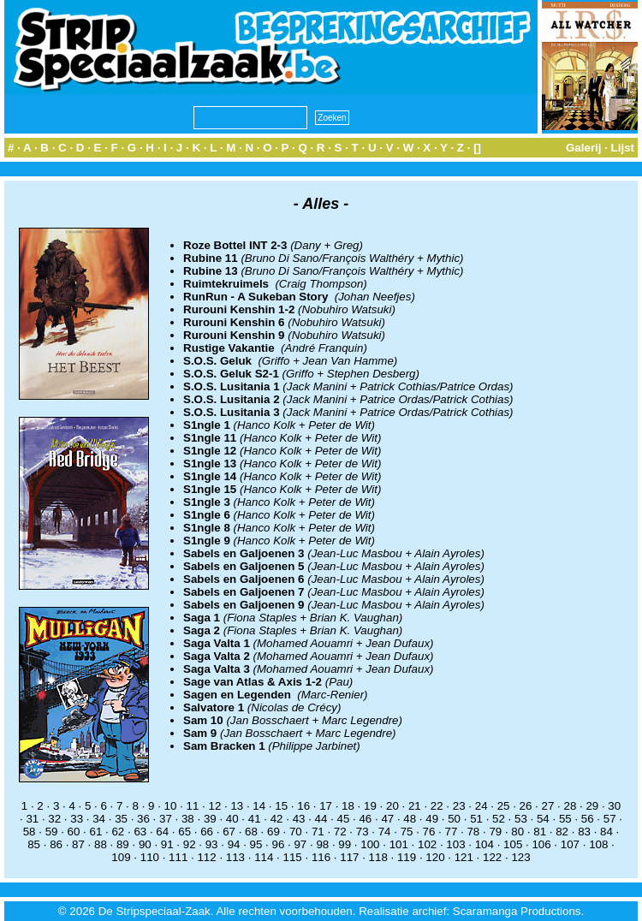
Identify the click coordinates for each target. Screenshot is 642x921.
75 (407, 831)
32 (54, 818)
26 (526, 805)
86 (56, 844)
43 (299, 818)
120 (434, 857)
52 (498, 818)
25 (503, 805)
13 (236, 805)
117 (349, 857)
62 (117, 831)
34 (98, 818)
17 (325, 805)
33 (76, 818)
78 (473, 831)
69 (273, 831)
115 (292, 857)
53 (520, 818)
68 (251, 831)
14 (259, 805)
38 (187, 818)
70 (295, 831)
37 (165, 818)
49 (431, 818)
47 (387, 818)
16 (303, 805)
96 (278, 844)
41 (254, 818)
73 (362, 831)
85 (33, 844)
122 (492, 857)
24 (481, 805)
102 (427, 844)
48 (409, 818)
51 (476, 818)
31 (32, 818)
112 (206, 857)
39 (210, 818)
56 (587, 818)
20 (392, 805)
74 (384, 831)
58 (29, 831)
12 (214, 805)
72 (340, 831)
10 (170, 805)
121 (464, 857)
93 (211, 844)
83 (584, 831)
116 (321, 857)
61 (96, 831)
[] (477, 147)
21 (414, 805)
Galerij (584, 147)
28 (569, 805)
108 (598, 844)
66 (206, 831)
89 (122, 844)
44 (321, 818)
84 (606, 831)
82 (562, 831)
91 (167, 844)
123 (520, 857)
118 (378, 857)
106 (541, 844)
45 (343, 818)
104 (484, 844)
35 (121, 818)
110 (149, 857)
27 (548, 805)
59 (51, 831)
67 (229, 831)
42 (276, 818)
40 (232, 818)
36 (143, 818)
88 (100, 844)
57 (609, 818)
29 (592, 805)
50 (454, 818)
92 (189, 844)
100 (369, 844)
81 (539, 831)
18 (348, 805)
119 (406, 857)
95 (256, 844)
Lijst (622, 147)
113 (235, 857)
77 (451, 831)
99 (344, 844)
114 (263, 857)
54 (543, 818)
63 (140, 831)
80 (517, 831)
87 (78, 844)
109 (120, 857)
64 (162, 831)
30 (614, 805)
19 (370, 805)
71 (318, 831)
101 (398, 844)
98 (322, 844)
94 (234, 844)
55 (565, 818)
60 (74, 831)
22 (437, 805)
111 (178, 857)
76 (429, 831)
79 (495, 831)
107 (570, 844)
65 (184, 831)
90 (145, 844)
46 (365, 818)
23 (459, 805)
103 (455, 844)
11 (193, 805)
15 (281, 805)
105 (512, 844)
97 (300, 844)
